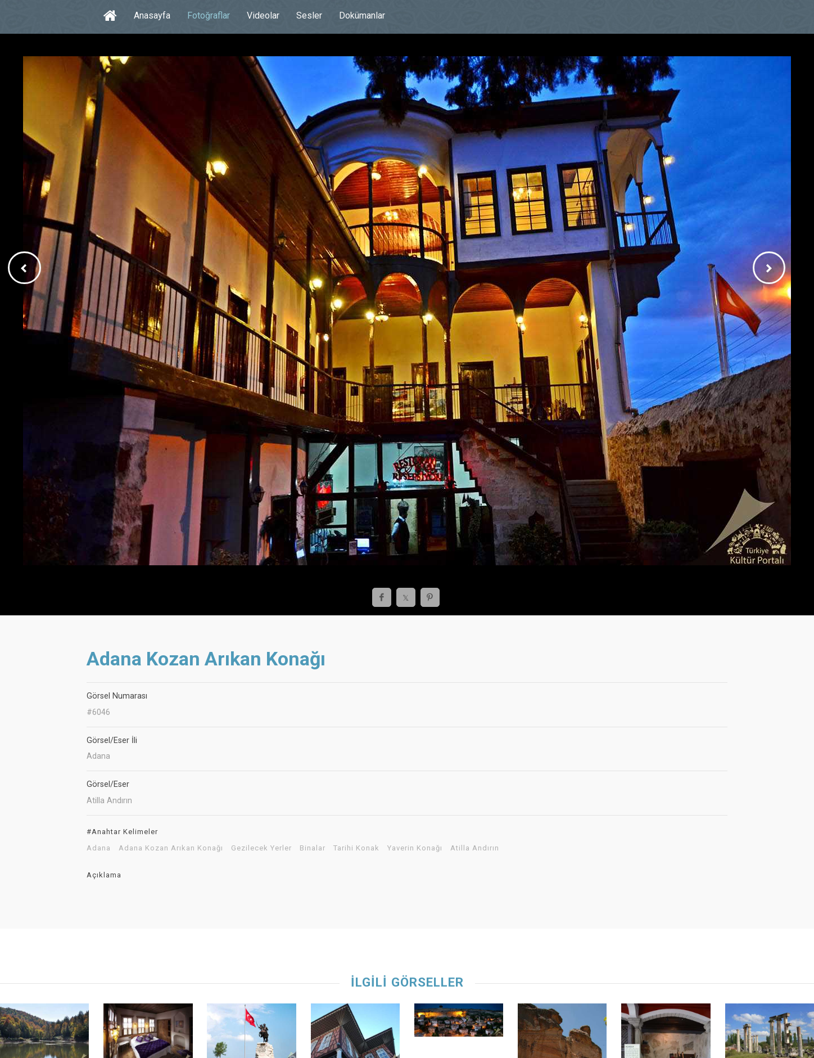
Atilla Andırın (474, 848)
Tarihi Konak (356, 848)
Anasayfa (152, 15)
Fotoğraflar (208, 15)
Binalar (312, 848)
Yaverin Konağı (414, 848)
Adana (99, 848)
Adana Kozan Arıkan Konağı (171, 848)
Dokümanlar (362, 15)
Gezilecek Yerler (261, 848)
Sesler (309, 15)
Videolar (263, 15)
